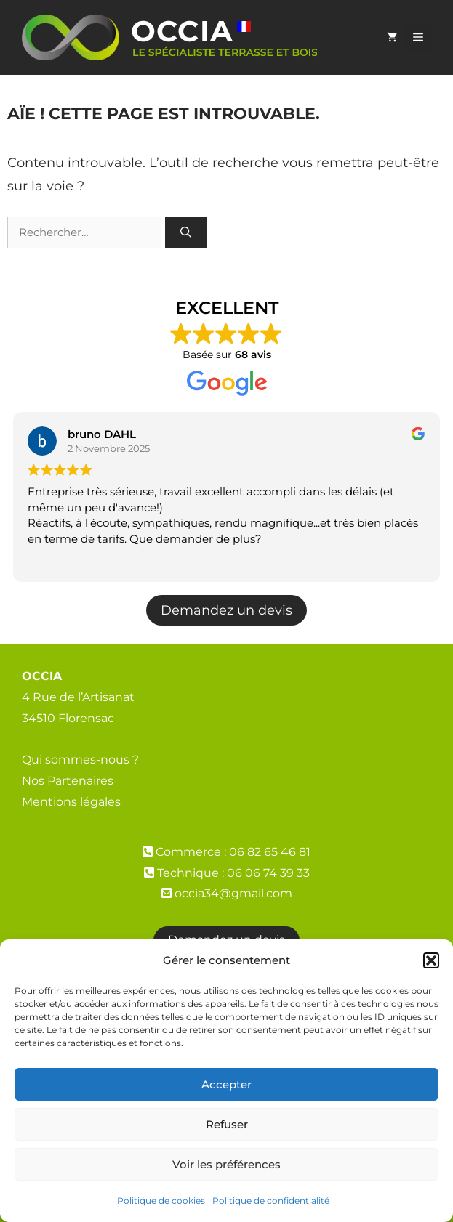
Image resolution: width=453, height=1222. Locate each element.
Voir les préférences (226, 1164)
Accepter (226, 1084)
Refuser (227, 1124)
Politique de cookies (161, 1200)
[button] (431, 960)
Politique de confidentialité (270, 1200)
